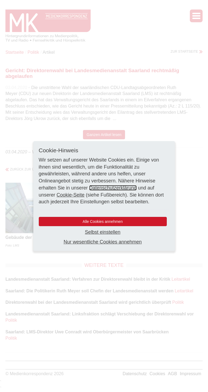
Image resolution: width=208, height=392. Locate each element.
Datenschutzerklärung (113, 188)
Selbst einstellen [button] (102, 232)
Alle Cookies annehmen (103, 221)
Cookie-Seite (71, 195)
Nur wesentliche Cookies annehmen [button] (102, 242)
